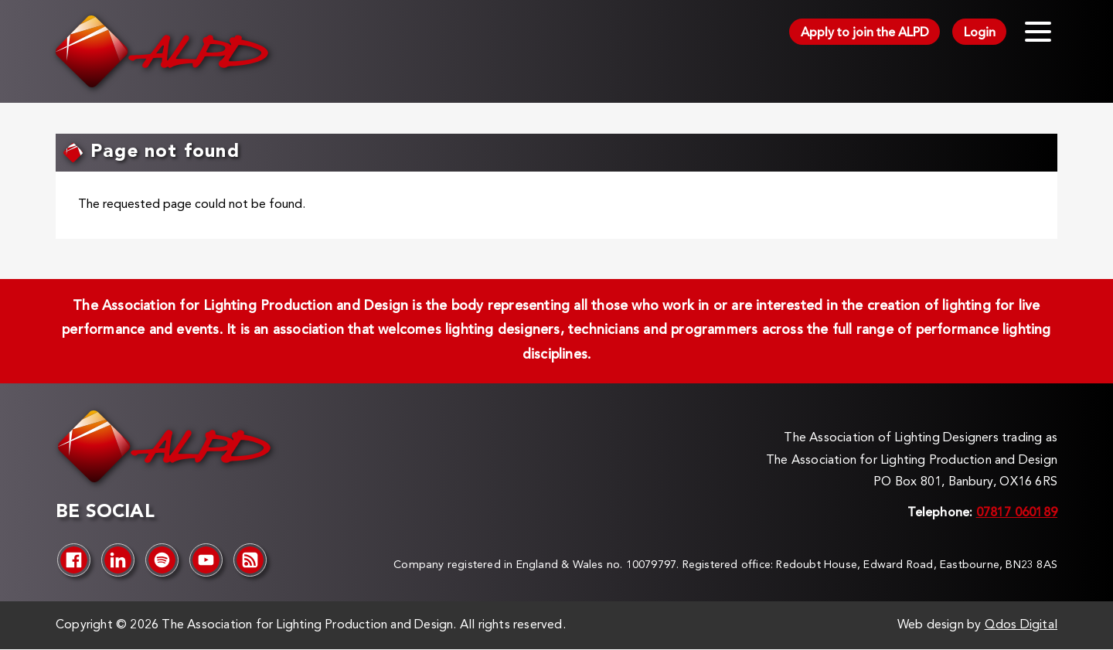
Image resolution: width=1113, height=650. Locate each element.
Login (980, 33)
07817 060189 (1016, 513)
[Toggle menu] (1038, 31)
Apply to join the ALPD (865, 33)
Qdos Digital (1021, 625)
